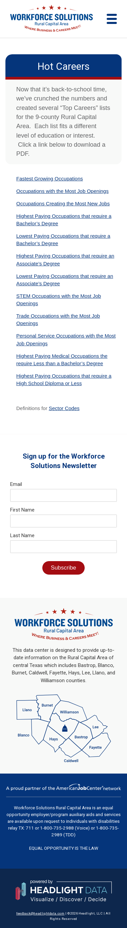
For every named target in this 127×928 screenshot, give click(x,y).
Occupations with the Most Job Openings (62, 191)
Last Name (22, 535)
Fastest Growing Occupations (49, 178)
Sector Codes (64, 408)
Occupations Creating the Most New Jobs (63, 203)
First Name (22, 510)
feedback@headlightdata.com (40, 913)
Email (16, 484)
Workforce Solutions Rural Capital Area (52, 807)
